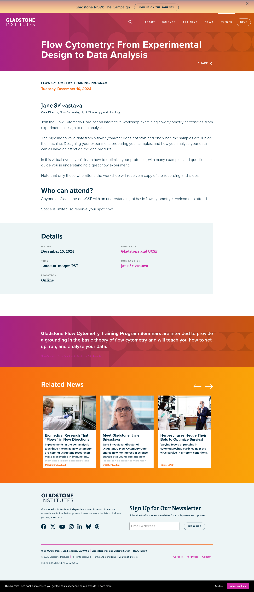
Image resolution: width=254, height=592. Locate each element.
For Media (192, 556)
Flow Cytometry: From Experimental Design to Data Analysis (71, 356)
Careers (178, 556)
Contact (206, 556)
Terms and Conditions (104, 556)
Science (169, 22)
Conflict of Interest (128, 556)
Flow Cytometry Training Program (74, 83)
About (150, 22)
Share (205, 63)
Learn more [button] (105, 586)
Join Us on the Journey (156, 7)
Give (243, 22)
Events (226, 22)
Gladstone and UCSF (139, 251)
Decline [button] (219, 586)
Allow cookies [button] (238, 586)
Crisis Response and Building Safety (111, 550)
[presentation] (199, 386)
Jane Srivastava (134, 265)
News (209, 22)
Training (190, 22)
